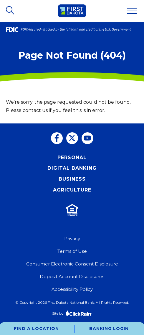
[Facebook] (57, 138)
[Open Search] (10, 11)
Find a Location (36, 328)
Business (72, 179)
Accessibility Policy (72, 289)
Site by (72, 313)
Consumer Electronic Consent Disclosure (72, 264)
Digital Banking (72, 168)
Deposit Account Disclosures (72, 276)
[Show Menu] (132, 11)
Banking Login (109, 328)
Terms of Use (72, 251)
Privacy (72, 238)
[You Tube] (87, 138)
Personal (72, 157)
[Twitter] (72, 138)
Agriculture (72, 190)
